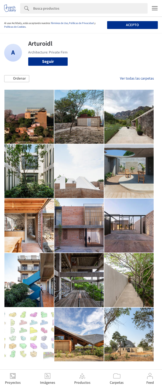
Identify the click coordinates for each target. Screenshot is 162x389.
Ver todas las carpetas (137, 78)
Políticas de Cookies (15, 27)
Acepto (132, 25)
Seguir (48, 61)
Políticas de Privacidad (81, 23)
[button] (16, 78)
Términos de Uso (59, 23)
